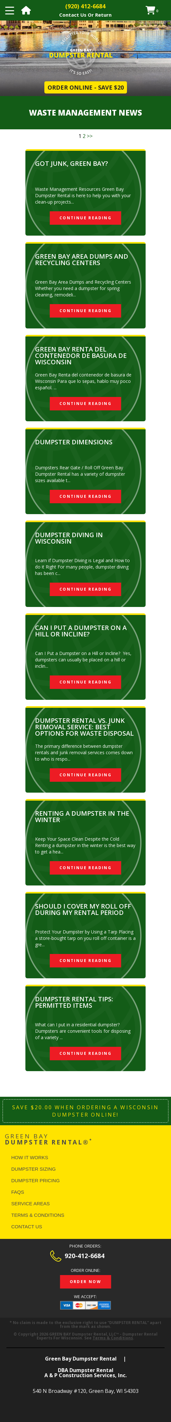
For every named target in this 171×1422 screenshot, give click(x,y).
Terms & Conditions (37, 1215)
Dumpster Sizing (33, 1169)
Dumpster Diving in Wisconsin (69, 537)
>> (90, 136)
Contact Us (26, 1226)
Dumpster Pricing (35, 1180)
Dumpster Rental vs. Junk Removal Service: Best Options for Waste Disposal (84, 727)
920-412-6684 (84, 1256)
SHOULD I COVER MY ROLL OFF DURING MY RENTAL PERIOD (83, 909)
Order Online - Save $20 (86, 87)
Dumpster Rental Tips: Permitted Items (74, 1002)
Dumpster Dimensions (74, 442)
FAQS (17, 1192)
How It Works (29, 1157)
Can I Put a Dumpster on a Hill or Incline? (81, 630)
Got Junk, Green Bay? (71, 163)
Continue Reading (85, 218)
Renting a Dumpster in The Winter (82, 816)
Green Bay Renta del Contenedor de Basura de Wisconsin (81, 355)
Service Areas (30, 1203)
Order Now (86, 1281)
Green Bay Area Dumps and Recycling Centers (81, 259)
